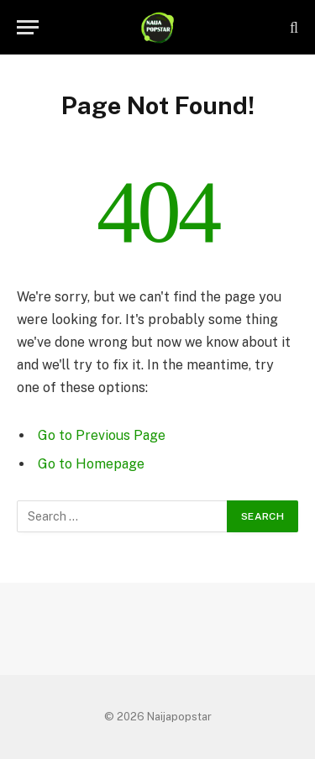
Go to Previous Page (101, 435)
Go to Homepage (91, 464)
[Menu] (28, 27)
